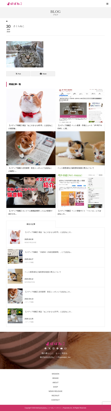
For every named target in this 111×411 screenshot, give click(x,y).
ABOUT (55, 383)
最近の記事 (31, 224)
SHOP (55, 387)
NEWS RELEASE (55, 391)
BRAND (55, 378)
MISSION (55, 374)
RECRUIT (55, 396)
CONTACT (55, 400)
